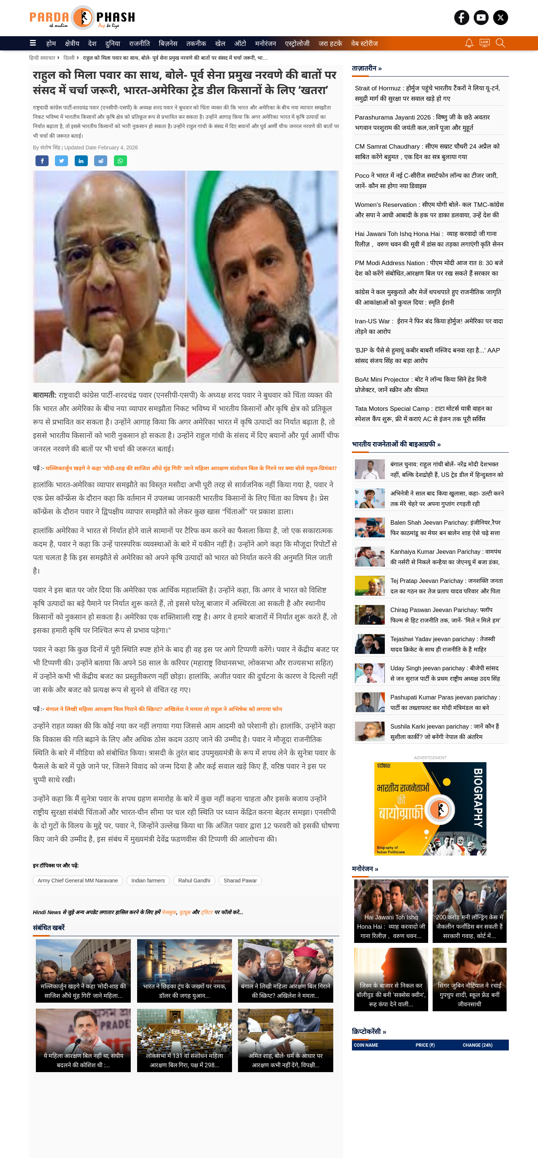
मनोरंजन (264, 43)
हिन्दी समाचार (42, 58)
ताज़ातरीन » (367, 68)
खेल (219, 43)
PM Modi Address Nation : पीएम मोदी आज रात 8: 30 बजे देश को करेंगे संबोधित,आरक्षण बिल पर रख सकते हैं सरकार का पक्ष (429, 274)
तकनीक (195, 43)
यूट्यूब (185, 912)
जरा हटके (329, 43)
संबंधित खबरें (48, 928)
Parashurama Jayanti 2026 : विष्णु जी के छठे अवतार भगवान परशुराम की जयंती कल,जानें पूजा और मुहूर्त (422, 122)
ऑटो (239, 43)
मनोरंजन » (365, 869)
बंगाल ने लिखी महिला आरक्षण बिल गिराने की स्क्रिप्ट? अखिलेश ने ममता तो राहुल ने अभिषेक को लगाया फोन (164, 709)
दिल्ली (69, 58)
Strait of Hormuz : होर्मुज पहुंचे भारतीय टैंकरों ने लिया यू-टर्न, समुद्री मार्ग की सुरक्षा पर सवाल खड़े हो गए (427, 93)
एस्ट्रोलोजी (296, 43)
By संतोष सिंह (47, 147)
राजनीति (138, 43)
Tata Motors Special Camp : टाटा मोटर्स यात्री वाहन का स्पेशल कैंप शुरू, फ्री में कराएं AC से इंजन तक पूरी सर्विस (423, 414)
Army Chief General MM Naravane (78, 881)
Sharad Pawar (240, 881)
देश (91, 43)
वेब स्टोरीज (362, 43)
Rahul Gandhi (194, 881)
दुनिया (111, 43)
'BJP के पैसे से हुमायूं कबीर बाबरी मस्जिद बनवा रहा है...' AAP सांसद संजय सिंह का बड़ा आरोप (427, 355)
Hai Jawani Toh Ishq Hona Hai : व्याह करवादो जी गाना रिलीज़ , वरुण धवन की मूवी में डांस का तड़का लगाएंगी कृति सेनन (429, 239)
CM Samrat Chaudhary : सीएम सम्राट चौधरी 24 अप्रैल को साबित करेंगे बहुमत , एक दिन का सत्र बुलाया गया (427, 152)
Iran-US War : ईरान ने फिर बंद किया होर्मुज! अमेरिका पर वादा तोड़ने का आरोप (429, 326)
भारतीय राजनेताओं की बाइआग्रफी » (396, 444)
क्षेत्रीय (71, 43)
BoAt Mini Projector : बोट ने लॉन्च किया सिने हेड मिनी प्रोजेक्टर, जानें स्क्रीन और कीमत (420, 385)
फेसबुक (168, 912)
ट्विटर (207, 912)
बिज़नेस (167, 43)
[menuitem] (51, 43)
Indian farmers (148, 881)
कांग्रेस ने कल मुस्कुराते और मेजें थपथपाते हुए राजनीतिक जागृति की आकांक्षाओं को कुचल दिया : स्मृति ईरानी (428, 297)
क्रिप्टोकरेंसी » (369, 1032)
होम (50, 43)
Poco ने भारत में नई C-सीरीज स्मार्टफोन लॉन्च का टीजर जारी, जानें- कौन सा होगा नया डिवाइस (426, 181)
